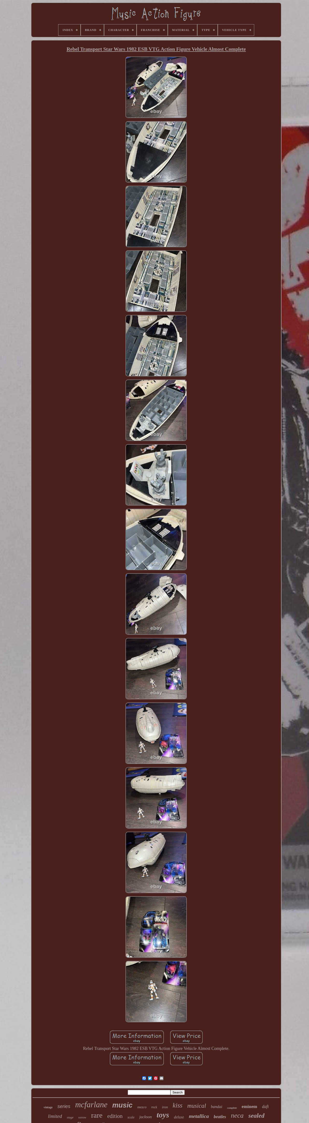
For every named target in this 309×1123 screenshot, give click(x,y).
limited (55, 1116)
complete (232, 1107)
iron (165, 1107)
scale (130, 1117)
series (63, 1106)
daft (265, 1106)
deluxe (179, 1117)
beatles (220, 1116)
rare (97, 1115)
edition (115, 1116)
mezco (142, 1107)
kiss (178, 1105)
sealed (256, 1115)
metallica (199, 1116)
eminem (249, 1106)
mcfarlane (91, 1104)
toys (163, 1114)
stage (70, 1117)
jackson (145, 1117)
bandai (216, 1106)
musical (196, 1105)
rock (154, 1107)
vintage (48, 1107)
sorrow (82, 1117)
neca (237, 1115)
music (122, 1105)
